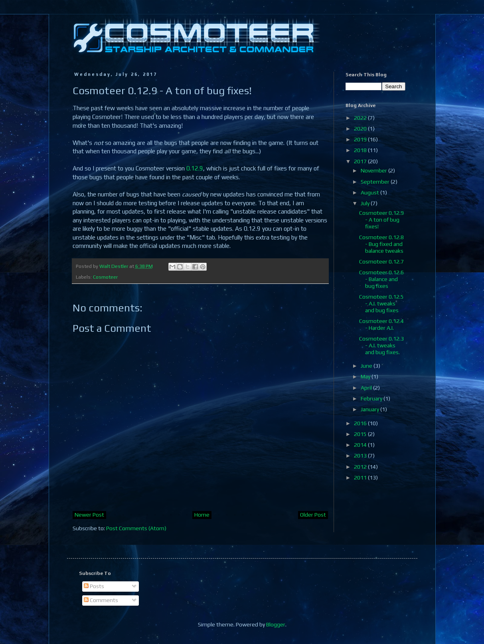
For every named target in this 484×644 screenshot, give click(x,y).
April (367, 387)
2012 (361, 467)
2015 (361, 434)
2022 (361, 118)
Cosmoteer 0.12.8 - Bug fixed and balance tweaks (381, 244)
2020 (361, 128)
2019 (361, 139)
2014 (361, 445)
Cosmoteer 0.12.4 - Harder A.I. (381, 324)
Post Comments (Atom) (136, 528)
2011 (361, 477)
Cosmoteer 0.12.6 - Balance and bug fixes (381, 279)
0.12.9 (194, 168)
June (367, 366)
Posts (94, 586)
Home (201, 514)
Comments (101, 600)
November (374, 170)
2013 (361, 455)
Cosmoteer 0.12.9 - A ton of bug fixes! (381, 220)
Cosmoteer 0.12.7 (381, 261)
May (366, 376)
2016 (361, 423)
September (376, 181)
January (370, 409)
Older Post (313, 514)
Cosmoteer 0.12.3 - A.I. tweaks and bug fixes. (381, 345)
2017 (361, 161)
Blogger (275, 624)
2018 (361, 150)
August (370, 192)
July (366, 203)
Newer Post (89, 514)
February (372, 398)
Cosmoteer (105, 277)
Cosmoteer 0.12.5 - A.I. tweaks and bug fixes (381, 303)
